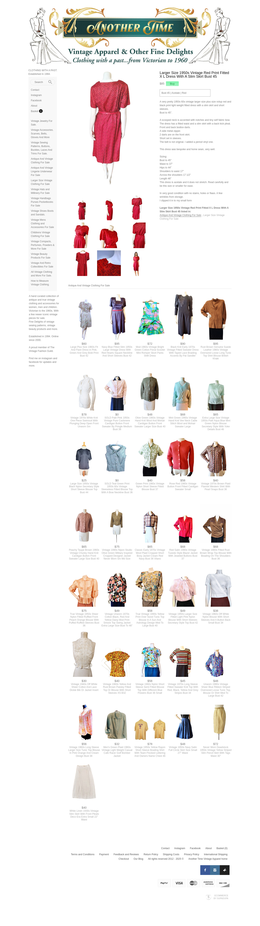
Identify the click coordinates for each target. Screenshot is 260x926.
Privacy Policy (191, 854)
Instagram (36, 95)
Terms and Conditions (82, 854)
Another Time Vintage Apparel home (208, 859)
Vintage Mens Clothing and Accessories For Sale (42, 223)
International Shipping (216, 854)
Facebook (36, 100)
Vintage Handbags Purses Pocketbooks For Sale (42, 202)
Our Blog (138, 859)
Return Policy (151, 854)
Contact (35, 89)
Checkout (124, 859)
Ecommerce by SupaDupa (221, 897)
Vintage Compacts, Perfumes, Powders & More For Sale (42, 245)
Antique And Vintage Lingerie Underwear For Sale (42, 171)
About (34, 105)
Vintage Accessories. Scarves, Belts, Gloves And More (42, 134)
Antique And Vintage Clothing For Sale (180, 215)
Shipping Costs (171, 854)
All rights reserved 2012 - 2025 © (166, 859)
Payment (104, 854)
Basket (35, 111)
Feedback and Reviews (126, 854)
